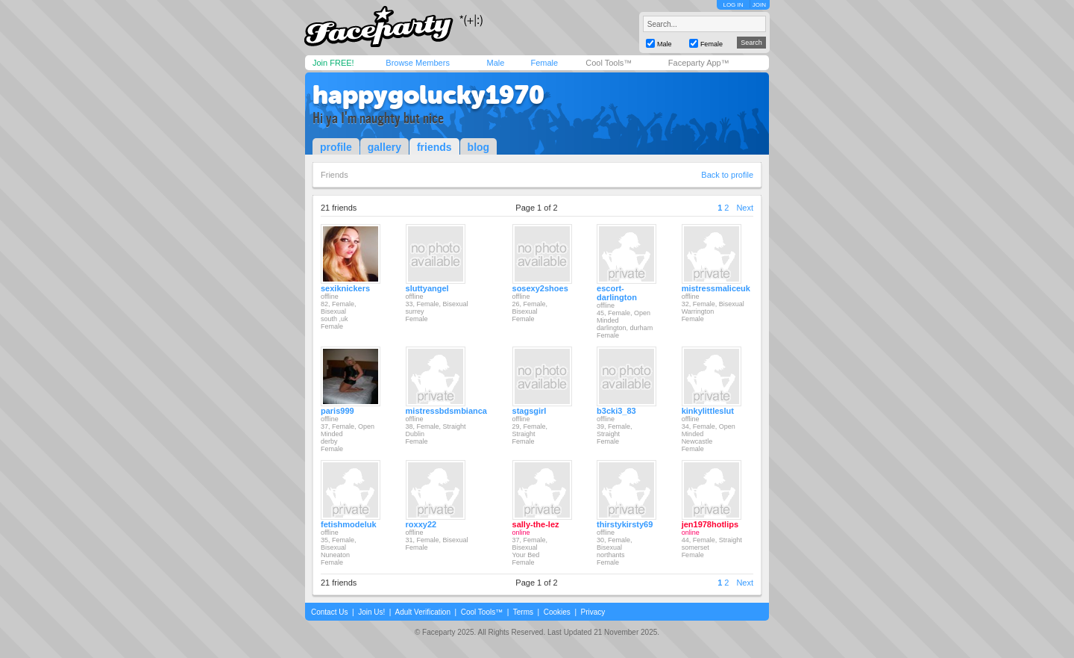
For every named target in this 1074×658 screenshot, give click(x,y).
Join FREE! (333, 62)
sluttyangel (427, 288)
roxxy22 (421, 524)
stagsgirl (529, 410)
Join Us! (371, 612)
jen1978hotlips (710, 524)
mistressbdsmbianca (446, 410)
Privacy (593, 612)
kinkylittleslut (708, 410)
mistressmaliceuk (716, 288)
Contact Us (329, 612)
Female (544, 62)
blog (479, 147)
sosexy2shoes (540, 288)
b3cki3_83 (616, 410)
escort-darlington (617, 293)
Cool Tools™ (608, 62)
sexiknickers (345, 288)
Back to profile (727, 174)
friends (434, 147)
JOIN (759, 4)
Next (744, 207)
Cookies (557, 612)
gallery (384, 147)
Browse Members (418, 62)
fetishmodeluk (349, 524)
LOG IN (733, 4)
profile (336, 147)
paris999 (337, 410)
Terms (523, 612)
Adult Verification (422, 612)
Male (495, 62)
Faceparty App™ (698, 62)
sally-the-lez (535, 524)
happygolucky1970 (428, 95)
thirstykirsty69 (625, 524)
